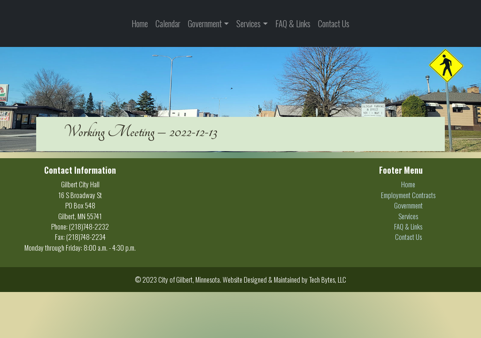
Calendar (167, 23)
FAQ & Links (292, 23)
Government (205, 23)
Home (140, 23)
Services (248, 23)
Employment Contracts (408, 195)
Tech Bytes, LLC (327, 279)
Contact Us (333, 23)
